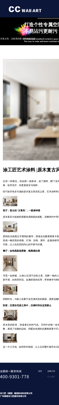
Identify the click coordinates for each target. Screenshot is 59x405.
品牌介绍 (51, 371)
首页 (40, 371)
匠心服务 (51, 377)
